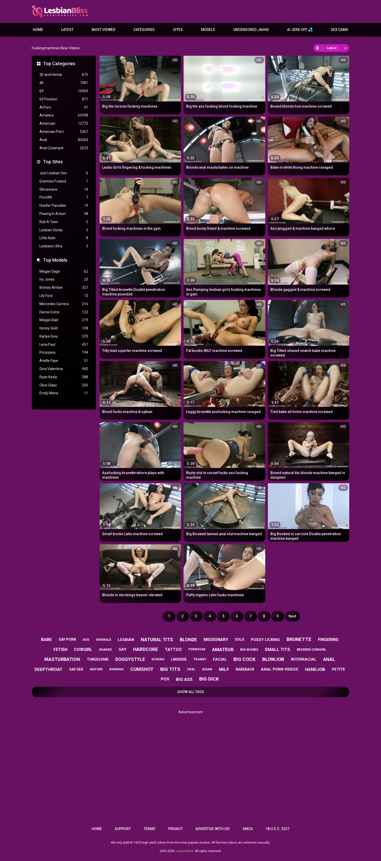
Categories (144, 30)
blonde (188, 639)
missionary (216, 639)
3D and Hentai (63, 75)
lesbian (126, 639)
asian (207, 669)
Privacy (175, 829)
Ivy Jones (63, 279)
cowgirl (83, 649)
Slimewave (63, 189)
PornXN (63, 197)
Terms (149, 829)
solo (239, 639)
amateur (223, 649)
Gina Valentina (63, 369)
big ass (184, 679)
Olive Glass (63, 385)
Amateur (63, 115)
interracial (303, 659)
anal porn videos (279, 669)
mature (96, 669)
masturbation (62, 659)
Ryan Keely (63, 377)
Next (292, 616)
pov (165, 679)
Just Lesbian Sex (63, 173)
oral (191, 669)
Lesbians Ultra (63, 246)
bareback (245, 669)
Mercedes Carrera (63, 304)
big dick (209, 679)
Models (208, 30)
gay (122, 649)
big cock (245, 659)
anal (329, 659)
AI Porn (63, 107)
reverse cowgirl (311, 649)
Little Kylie (63, 238)
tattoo (173, 649)
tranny (199, 659)
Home (38, 30)
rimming (116, 669)
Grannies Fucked (63, 181)
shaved (105, 649)
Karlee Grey (63, 336)
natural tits (157, 639)
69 (63, 91)
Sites (178, 30)
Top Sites (53, 161)
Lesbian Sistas (63, 230)
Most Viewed (103, 30)
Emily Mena (63, 393)
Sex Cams (339, 30)
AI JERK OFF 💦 (300, 30)
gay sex (76, 669)
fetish (60, 649)
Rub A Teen (63, 222)
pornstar (196, 649)
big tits (170, 669)
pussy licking (265, 639)
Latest (67, 30)
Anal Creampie (63, 148)
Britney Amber (63, 287)
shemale (103, 639)
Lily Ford (63, 296)
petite (338, 669)
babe (46, 639)
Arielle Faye (63, 361)
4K (63, 83)
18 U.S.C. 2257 (277, 829)
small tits (277, 649)
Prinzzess (63, 352)
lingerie (179, 659)
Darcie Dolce (63, 312)
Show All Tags (190, 692)
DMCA (248, 829)
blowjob (273, 659)
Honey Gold (63, 328)
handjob (315, 669)
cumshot (142, 669)
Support (123, 829)
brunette (299, 639)
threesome (98, 659)
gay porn (67, 639)
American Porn (63, 132)
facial (220, 659)
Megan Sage (63, 271)
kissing (158, 659)
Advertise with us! (212, 829)
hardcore (145, 649)
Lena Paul (63, 344)
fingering (328, 639)
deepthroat (48, 669)
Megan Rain (63, 320)
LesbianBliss (185, 851)
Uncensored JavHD (251, 30)
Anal (63, 140)
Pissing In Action (63, 214)
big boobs (249, 649)
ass (86, 639)
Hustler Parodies (63, 205)
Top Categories (59, 63)
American (63, 123)
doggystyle (130, 659)
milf (224, 669)
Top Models (55, 260)
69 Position (63, 99)
